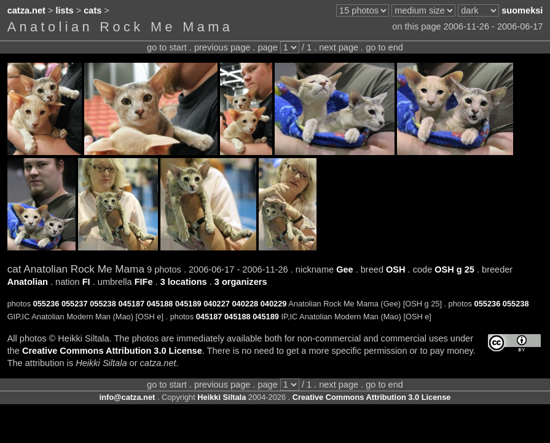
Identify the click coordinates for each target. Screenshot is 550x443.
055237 (74, 303)
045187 (131, 303)
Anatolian (27, 282)
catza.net (26, 10)
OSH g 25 (454, 269)
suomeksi (522, 10)
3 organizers (240, 282)
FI (86, 282)
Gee (344, 269)
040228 (245, 303)
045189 (188, 303)
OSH (396, 269)
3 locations (183, 282)
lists (65, 10)
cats (92, 10)
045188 (160, 303)
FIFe (144, 282)
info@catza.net (127, 397)
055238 (103, 303)
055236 (46, 303)
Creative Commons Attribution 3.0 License (112, 351)
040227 (216, 303)
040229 (274, 303)
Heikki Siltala (221, 397)
